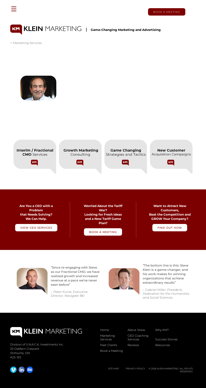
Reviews (133, 345)
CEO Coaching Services (138, 337)
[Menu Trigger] (13, 8)
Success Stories (166, 339)
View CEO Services (36, 227)
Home (104, 330)
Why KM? (162, 330)
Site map (113, 368)
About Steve (136, 330)
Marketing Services (107, 337)
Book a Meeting (166, 11)
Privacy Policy (135, 368)
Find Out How (169, 227)
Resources (162, 345)
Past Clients (108, 345)
